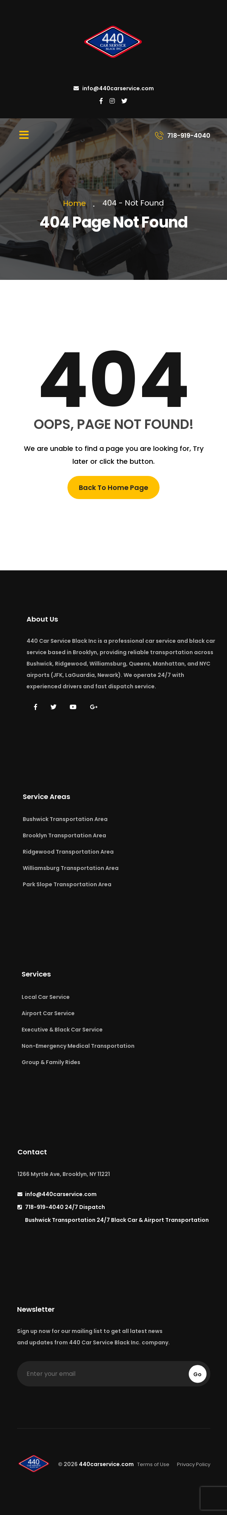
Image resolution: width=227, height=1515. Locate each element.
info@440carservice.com (114, 88)
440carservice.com (106, 1464)
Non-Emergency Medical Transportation (78, 1046)
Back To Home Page (113, 487)
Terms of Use (153, 1464)
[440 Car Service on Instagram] (112, 101)
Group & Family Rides (51, 1062)
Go (197, 1374)
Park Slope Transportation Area (67, 884)
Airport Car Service (48, 1013)
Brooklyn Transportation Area (64, 835)
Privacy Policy (193, 1464)
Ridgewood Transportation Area (68, 852)
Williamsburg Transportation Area (71, 868)
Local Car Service (46, 997)
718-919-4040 (65, 1207)
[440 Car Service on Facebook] (101, 101)
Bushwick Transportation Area (65, 819)
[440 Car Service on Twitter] (124, 101)
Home (76, 203)
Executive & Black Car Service (62, 1029)
